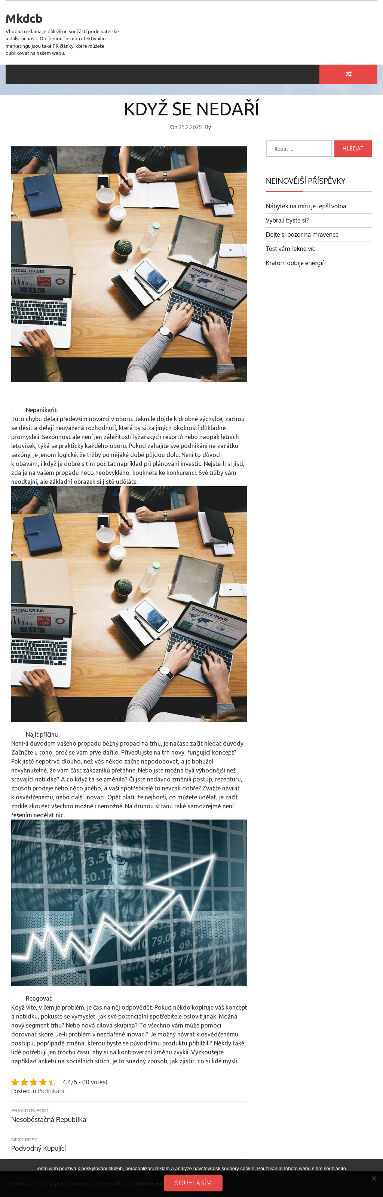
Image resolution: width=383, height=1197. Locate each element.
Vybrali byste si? (287, 220)
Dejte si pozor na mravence (302, 234)
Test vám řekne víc (290, 248)
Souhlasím (193, 1183)
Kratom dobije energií (295, 263)
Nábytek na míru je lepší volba (306, 206)
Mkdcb (24, 18)
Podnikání (51, 1091)
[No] (373, 1178)
